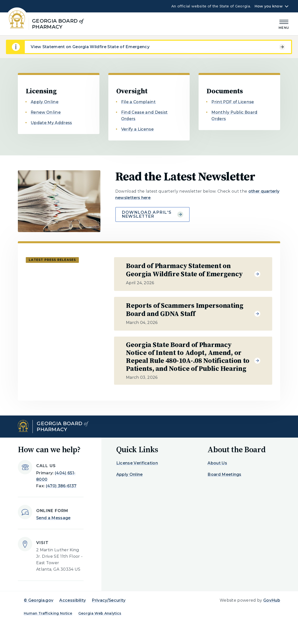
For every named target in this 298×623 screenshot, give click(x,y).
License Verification (137, 463)
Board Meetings (224, 474)
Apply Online (45, 102)
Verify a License (137, 129)
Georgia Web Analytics (99, 613)
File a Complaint (138, 102)
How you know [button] (269, 6)
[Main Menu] (284, 24)
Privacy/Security (108, 600)
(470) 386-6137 (61, 486)
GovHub (271, 600)
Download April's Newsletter (152, 214)
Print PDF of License (232, 102)
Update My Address (51, 122)
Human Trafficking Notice (48, 613)
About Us (217, 463)
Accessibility (72, 600)
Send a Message (53, 518)
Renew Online (46, 112)
